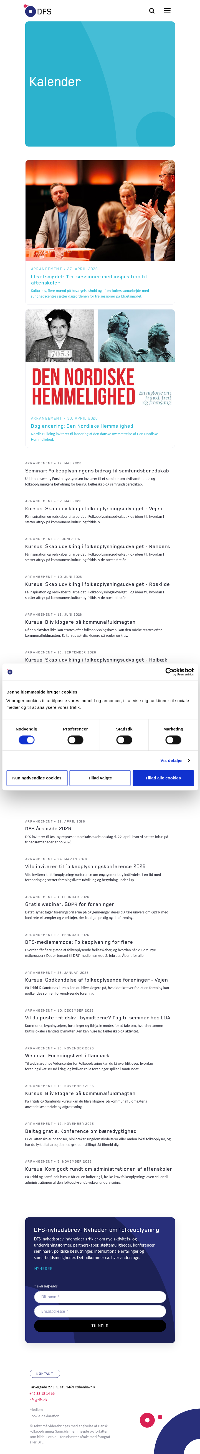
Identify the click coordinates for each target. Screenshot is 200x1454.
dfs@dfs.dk (38, 1400)
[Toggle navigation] (167, 10)
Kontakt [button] (45, 1374)
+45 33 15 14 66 (42, 1393)
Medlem (36, 1409)
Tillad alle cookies (163, 778)
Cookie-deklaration (44, 1416)
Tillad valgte (100, 778)
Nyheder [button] (43, 1268)
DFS (37, 10)
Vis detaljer (172, 760)
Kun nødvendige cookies (37, 778)
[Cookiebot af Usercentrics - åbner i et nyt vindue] (169, 672)
